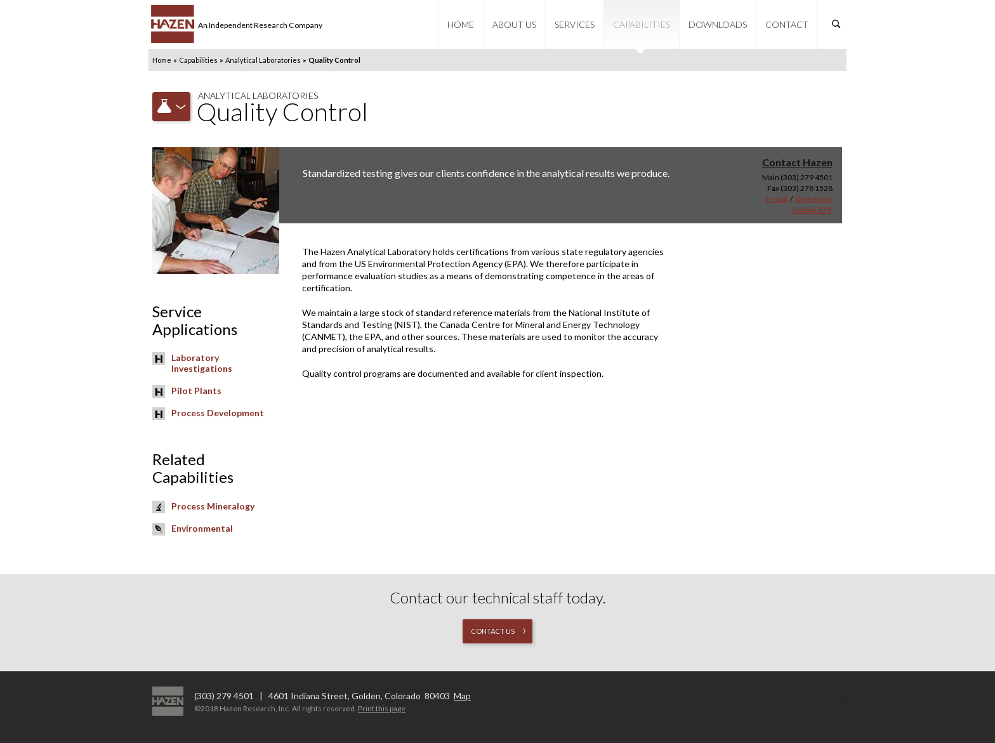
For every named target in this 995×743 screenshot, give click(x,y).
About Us (514, 24)
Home (460, 24)
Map (462, 695)
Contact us (493, 631)
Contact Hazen (797, 162)
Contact (786, 24)
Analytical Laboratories (263, 60)
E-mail (776, 199)
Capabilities (641, 24)
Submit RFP (812, 209)
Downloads (718, 24)
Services (575, 24)
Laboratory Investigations (201, 363)
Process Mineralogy (212, 506)
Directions (814, 199)
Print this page (381, 708)
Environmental (202, 528)
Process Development (217, 412)
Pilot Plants (196, 390)
